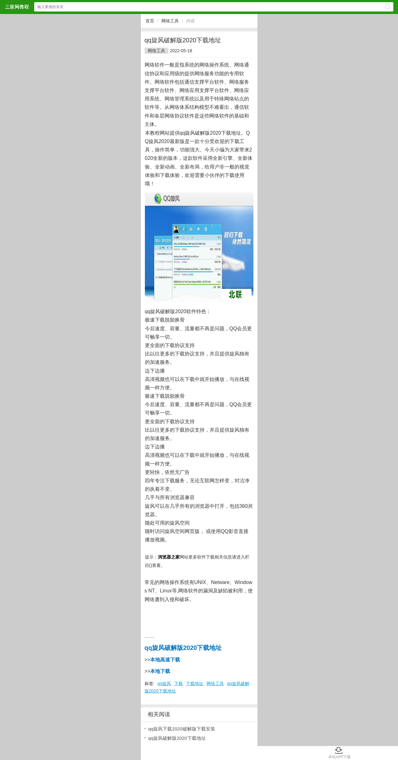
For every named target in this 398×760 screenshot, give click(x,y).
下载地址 (194, 683)
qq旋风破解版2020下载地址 (177, 738)
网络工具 (170, 20)
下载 (178, 683)
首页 (150, 20)
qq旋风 (164, 683)
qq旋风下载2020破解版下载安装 (181, 728)
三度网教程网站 (17, 7)
